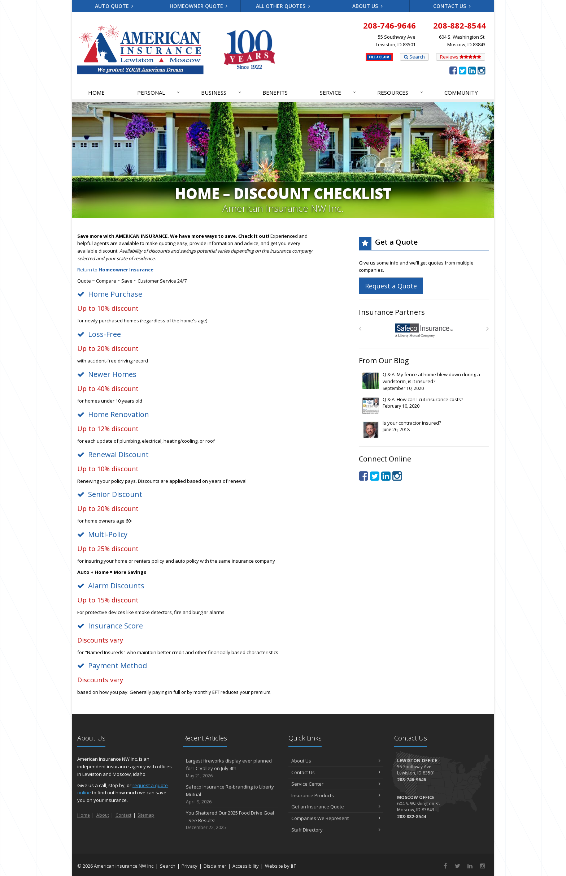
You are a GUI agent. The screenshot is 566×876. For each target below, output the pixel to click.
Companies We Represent (335, 818)
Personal (158, 92)
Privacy (189, 866)
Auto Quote (114, 6)
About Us (367, 6)
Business (221, 92)
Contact (123, 815)
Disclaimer (215, 866)
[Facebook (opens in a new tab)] (453, 70)
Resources (400, 92)
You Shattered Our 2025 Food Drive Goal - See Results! (230, 820)
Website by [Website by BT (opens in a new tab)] (280, 866)
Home (96, 92)
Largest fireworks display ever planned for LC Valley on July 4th (230, 768)
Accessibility (245, 866)
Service (338, 92)
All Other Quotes (283, 6)
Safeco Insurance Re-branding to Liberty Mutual (230, 794)
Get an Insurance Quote (335, 806)
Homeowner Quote (199, 6)
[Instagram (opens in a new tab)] (481, 70)
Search (414, 56)
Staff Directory (335, 829)
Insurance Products (335, 795)
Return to (115, 269)
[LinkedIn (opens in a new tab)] (472, 70)
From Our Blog (384, 360)
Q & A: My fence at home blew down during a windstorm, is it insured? (424, 381)
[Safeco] (424, 330)
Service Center (335, 784)
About (102, 815)
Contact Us (452, 6)
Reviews (460, 56)
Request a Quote (391, 286)
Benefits (275, 92)
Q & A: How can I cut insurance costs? (424, 405)
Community (461, 92)
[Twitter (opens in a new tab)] (462, 70)
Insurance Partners (392, 312)
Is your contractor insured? (424, 429)
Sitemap (146, 815)
